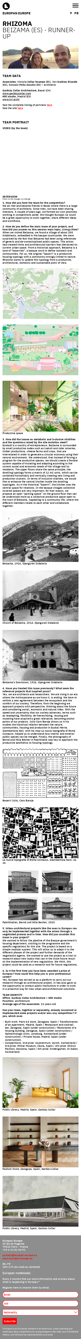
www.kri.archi (11, 99)
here (49, 105)
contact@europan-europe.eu (20, 1255)
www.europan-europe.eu (18, 1258)
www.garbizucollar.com (17, 93)
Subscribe (10, 1321)
